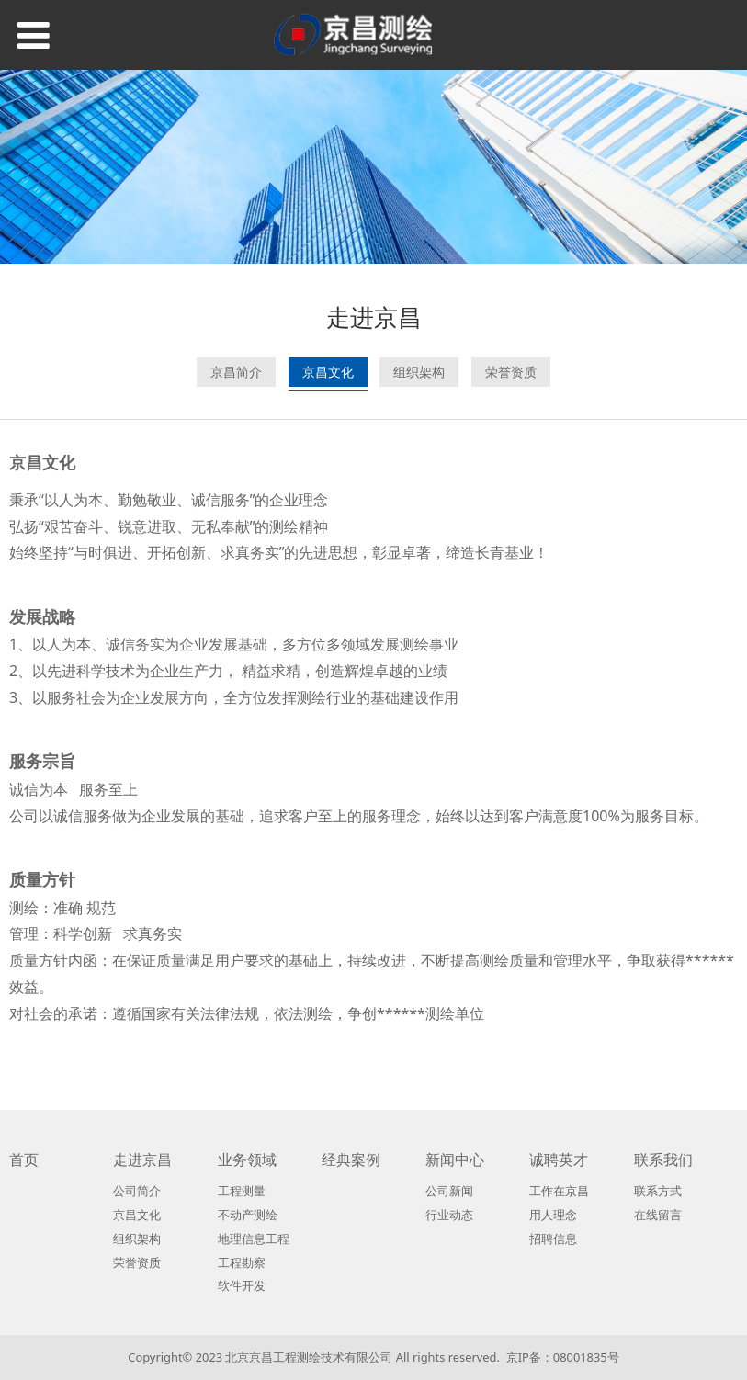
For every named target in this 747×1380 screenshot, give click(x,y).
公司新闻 (449, 1190)
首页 (24, 1159)
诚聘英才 (558, 1159)
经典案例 (351, 1159)
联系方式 (658, 1190)
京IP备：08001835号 (562, 1357)
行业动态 (449, 1214)
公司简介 (137, 1190)
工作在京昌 (559, 1190)
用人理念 (553, 1214)
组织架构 (419, 371)
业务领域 (247, 1159)
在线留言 (658, 1214)
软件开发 (242, 1285)
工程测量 (242, 1190)
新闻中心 (454, 1159)
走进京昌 (142, 1159)
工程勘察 (242, 1262)
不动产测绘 (247, 1214)
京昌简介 (236, 371)
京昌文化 (328, 371)
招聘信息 (553, 1238)
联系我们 (663, 1159)
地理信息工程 (253, 1238)
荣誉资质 (511, 371)
